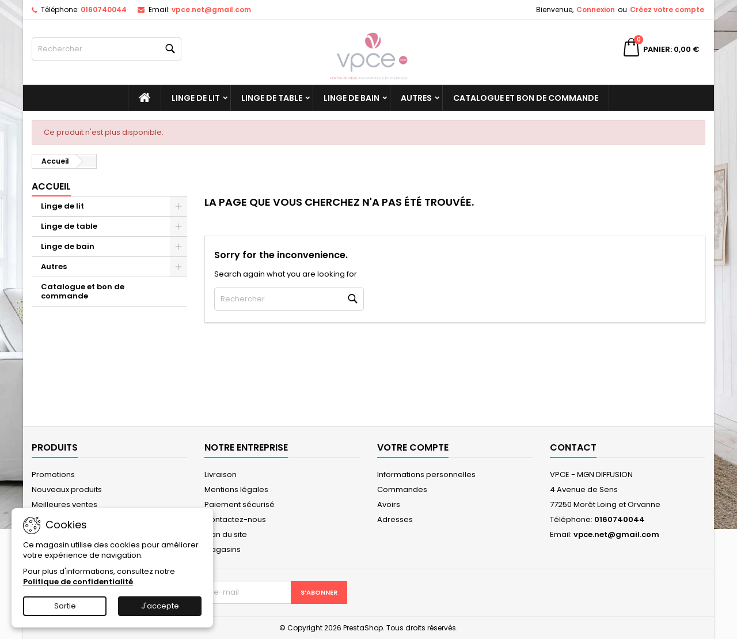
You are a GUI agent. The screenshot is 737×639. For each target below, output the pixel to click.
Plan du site (225, 534)
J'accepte (160, 605)
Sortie (65, 605)
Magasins (222, 549)
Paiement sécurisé (239, 504)
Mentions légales (236, 489)
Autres (416, 98)
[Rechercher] (106, 49)
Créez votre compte (667, 9)
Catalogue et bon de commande (525, 98)
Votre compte (413, 447)
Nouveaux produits (67, 489)
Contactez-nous (235, 519)
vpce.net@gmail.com (211, 9)
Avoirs (388, 504)
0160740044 (104, 9)
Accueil (51, 186)
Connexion (595, 9)
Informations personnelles (426, 474)
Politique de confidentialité (78, 581)
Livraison (220, 474)
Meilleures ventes (64, 504)
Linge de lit (196, 98)
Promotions (53, 474)
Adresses (395, 519)
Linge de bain (351, 98)
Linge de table (271, 98)
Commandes (402, 489)
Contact (573, 447)
